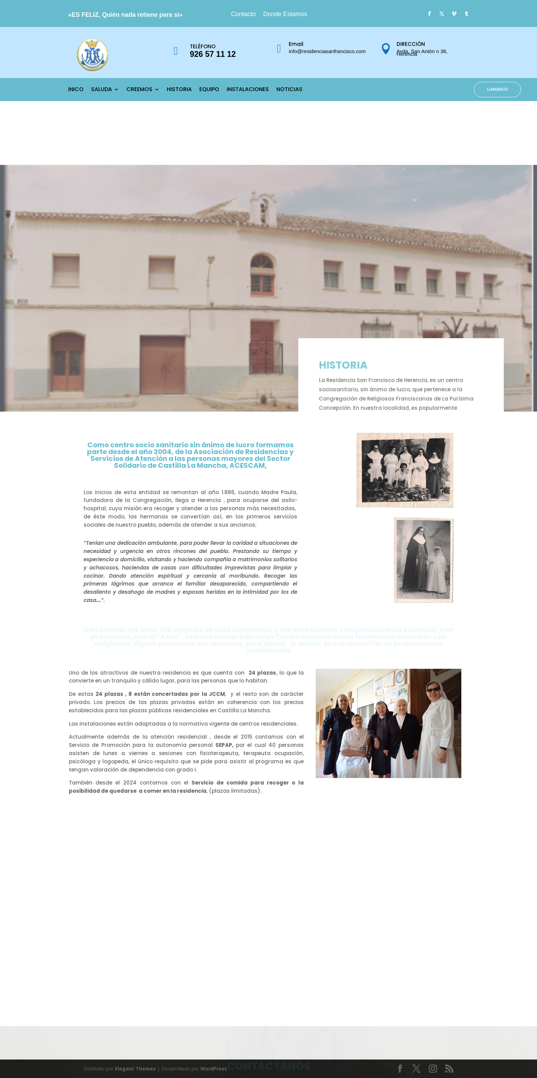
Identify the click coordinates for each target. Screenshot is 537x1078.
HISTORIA (179, 90)
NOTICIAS (289, 90)
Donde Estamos (285, 14)
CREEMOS (139, 90)
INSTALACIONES (248, 90)
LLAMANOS (497, 89)
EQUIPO (209, 90)
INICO (76, 90)
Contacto (243, 14)
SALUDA (101, 90)
